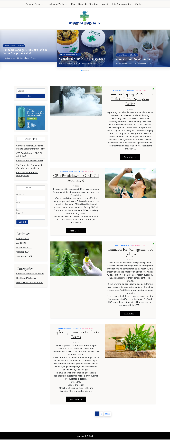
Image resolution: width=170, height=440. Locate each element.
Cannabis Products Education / (71, 172)
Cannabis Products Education (30, 273)
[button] (81, 70)
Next (107, 414)
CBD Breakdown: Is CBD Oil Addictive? (29, 155)
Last (18, 210)
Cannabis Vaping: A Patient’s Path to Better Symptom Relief (25, 51)
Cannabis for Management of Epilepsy (130, 252)
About (105, 4)
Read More (130, 157)
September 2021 (24, 256)
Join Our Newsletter (121, 4)
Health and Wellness (57, 4)
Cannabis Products (34, 4)
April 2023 (21, 243)
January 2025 (22, 238)
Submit (22, 221)
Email (19, 213)
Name (20, 194)
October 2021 (22, 251)
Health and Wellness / (123, 246)
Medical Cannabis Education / (124, 90)
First (18, 202)
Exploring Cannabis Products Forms (76, 335)
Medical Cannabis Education (84, 4)
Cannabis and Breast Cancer (133, 59)
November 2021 (24, 247)
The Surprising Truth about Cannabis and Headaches (29, 167)
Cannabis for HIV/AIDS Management (82, 59)
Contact (139, 4)
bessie (131, 109)
